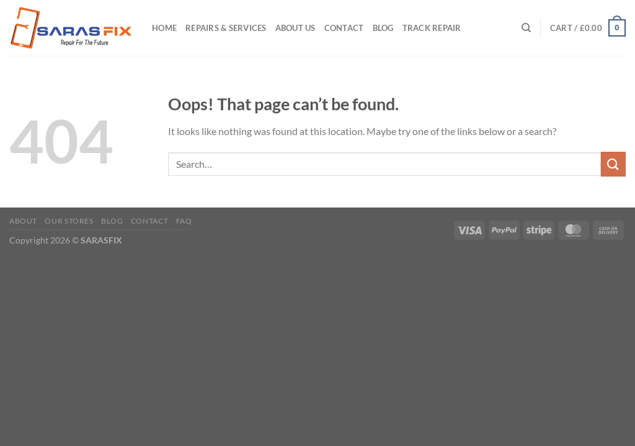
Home (164, 28)
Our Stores (69, 220)
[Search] (526, 28)
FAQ (184, 220)
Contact (344, 28)
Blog (383, 28)
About (23, 220)
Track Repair (431, 28)
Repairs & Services (226, 28)
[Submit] (613, 164)
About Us (295, 28)
